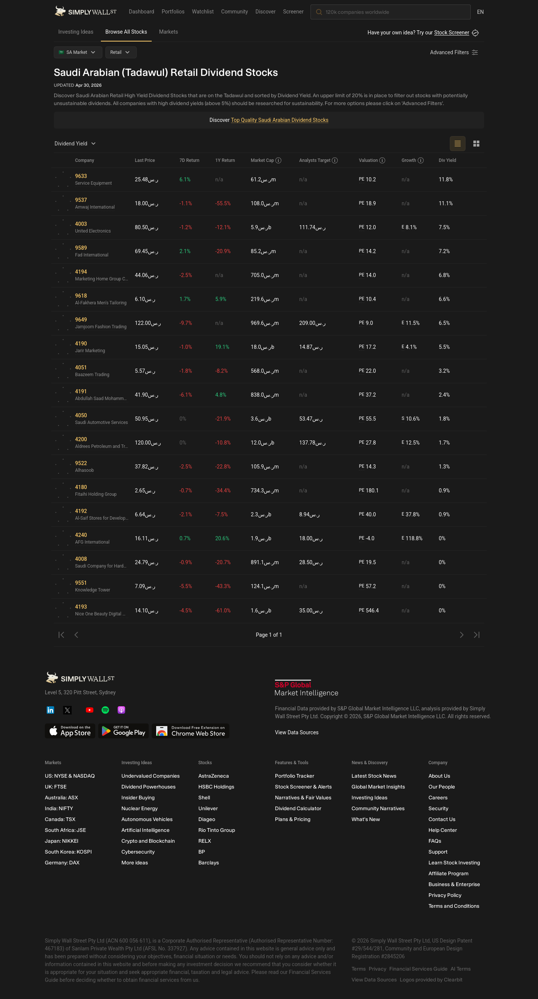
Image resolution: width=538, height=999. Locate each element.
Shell (204, 797)
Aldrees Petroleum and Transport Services (102, 446)
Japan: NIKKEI (61, 841)
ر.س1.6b (261, 611)
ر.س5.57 (145, 371)
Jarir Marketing (90, 351)
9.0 (366, 323)
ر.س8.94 (309, 514)
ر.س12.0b (262, 443)
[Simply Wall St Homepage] (85, 11)
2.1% (185, 251)
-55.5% (223, 203)
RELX (204, 841)
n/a (219, 179)
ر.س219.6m (265, 299)
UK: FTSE (56, 787)
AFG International (92, 542)
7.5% (444, 227)
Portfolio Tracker (294, 776)
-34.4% (223, 491)
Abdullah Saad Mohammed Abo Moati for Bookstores (102, 399)
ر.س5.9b (261, 227)
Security (438, 808)
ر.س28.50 (311, 562)
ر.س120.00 (148, 443)
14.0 (367, 275)
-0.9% (186, 562)
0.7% (185, 538)
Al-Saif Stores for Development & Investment (102, 518)
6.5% (444, 323)
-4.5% (186, 611)
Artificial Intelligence (145, 830)
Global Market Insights (378, 787)
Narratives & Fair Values (303, 797)
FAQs (435, 841)
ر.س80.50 (146, 227)
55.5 (367, 418)
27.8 (367, 442)
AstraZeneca (213, 776)
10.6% (411, 418)
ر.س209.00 (312, 323)
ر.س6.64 (145, 514)
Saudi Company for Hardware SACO (102, 566)
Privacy (377, 969)
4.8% (221, 395)
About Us (439, 776)
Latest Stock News (374, 776)
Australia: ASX (61, 797)
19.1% (223, 347)
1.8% (444, 419)
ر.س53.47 (311, 419)
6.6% (444, 299)
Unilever (208, 808)
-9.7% (186, 323)
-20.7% (223, 562)
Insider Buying (138, 797)
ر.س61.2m (263, 179)
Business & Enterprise (454, 884)
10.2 (367, 179)
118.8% (412, 538)
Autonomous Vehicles (147, 819)
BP (201, 852)
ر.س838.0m (265, 395)
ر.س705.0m (265, 275)
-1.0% (186, 347)
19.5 (367, 562)
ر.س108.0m (265, 203)
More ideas (134, 863)
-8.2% (222, 371)
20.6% (223, 538)
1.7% (185, 299)
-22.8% (223, 467)
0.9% (444, 491)
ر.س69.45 (146, 251)
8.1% (409, 227)
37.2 (367, 395)
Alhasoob (84, 470)
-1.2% (186, 227)
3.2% (444, 371)
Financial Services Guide (418, 969)
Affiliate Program (449, 873)
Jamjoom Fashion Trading (101, 327)
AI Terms (461, 969)
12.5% (411, 442)
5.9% (221, 299)
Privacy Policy (445, 895)
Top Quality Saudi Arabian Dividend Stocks (280, 120)
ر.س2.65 (145, 491)
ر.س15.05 (146, 347)
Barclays (208, 863)
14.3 (367, 466)
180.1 (369, 490)
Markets (168, 32)
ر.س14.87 (311, 347)
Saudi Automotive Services (101, 422)
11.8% (446, 179)
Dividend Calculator (298, 808)
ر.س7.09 (145, 586)
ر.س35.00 (311, 611)
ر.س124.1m (265, 586)
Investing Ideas (75, 32)
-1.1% (186, 203)
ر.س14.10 (146, 611)
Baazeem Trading (92, 375)
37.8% (411, 514)
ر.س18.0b (262, 347)
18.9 (367, 203)
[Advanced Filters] (454, 52)
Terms (359, 969)
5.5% (444, 347)
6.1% (185, 179)
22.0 (367, 371)
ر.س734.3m (265, 491)
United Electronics (93, 231)
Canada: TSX (60, 819)
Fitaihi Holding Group (96, 494)
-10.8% (223, 443)
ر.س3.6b (261, 419)
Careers (438, 797)
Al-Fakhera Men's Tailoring (101, 303)
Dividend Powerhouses (148, 787)
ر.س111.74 (312, 227)
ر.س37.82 (146, 467)
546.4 (369, 610)
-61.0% (223, 611)
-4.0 (367, 538)
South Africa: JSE (65, 830)
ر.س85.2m (263, 251)
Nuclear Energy (139, 808)
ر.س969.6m (265, 323)
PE (361, 179)
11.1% (446, 203)
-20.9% (223, 251)
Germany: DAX (62, 863)
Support (438, 852)
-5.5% (186, 586)
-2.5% (186, 275)
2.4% (444, 395)
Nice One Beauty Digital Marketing (102, 614)
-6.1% (186, 395)
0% (183, 419)
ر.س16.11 (146, 538)
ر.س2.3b (261, 514)
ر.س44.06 (146, 275)
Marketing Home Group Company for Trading (102, 279)
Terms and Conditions (454, 906)
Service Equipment (93, 183)
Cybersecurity (138, 852)
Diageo (206, 819)
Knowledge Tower (93, 590)
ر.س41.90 (146, 395)
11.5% (411, 323)
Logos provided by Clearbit (431, 980)
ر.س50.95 (146, 419)
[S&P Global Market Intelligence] (306, 689)
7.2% (444, 251)
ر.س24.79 (146, 562)
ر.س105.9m (265, 467)
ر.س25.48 (146, 179)
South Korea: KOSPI (68, 852)
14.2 (367, 251)
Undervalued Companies (150, 776)
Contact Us (442, 819)
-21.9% (223, 419)
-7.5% (222, 514)
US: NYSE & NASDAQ (70, 776)
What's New (366, 819)
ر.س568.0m (265, 371)
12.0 (367, 227)
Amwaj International (95, 207)
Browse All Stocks (126, 32)
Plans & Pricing (292, 819)
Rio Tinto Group (216, 830)
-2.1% (186, 514)
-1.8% (186, 371)
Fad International (92, 255)
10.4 (367, 299)
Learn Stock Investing (454, 863)
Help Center (443, 830)
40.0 (367, 514)
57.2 (367, 586)
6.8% (444, 275)
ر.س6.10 (145, 299)
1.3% (444, 467)
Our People (442, 787)
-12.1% (223, 227)
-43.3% (223, 586)
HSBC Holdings (216, 787)
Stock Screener (451, 33)
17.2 (367, 347)
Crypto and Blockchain (148, 841)
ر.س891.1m (265, 562)
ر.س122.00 (148, 323)
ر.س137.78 (312, 443)
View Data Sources (297, 732)
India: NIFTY (59, 808)
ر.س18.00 (146, 203)
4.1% (409, 347)
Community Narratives (378, 808)
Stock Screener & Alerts (303, 787)
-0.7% (186, 491)
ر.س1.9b (261, 538)
